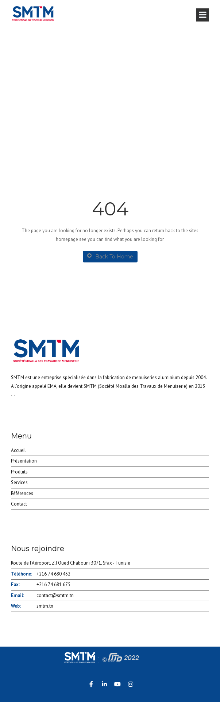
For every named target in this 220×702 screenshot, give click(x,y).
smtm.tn (44, 606)
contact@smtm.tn (55, 595)
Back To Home (110, 256)
